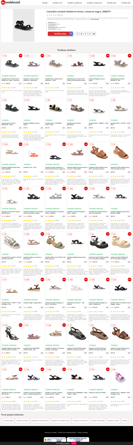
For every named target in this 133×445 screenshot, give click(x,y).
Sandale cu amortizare (80, 421)
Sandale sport (111, 3)
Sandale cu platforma (75, 3)
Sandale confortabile (98, 421)
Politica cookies (82, 432)
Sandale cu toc (57, 3)
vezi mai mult (95, 19)
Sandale (44, 3)
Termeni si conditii (50, 432)
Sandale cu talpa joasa (94, 3)
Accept (74, 443)
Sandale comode (113, 421)
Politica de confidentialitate (67, 432)
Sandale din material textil (40, 421)
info (20, 83)
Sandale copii (126, 3)
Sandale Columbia (22, 421)
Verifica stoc (63, 34)
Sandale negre (8, 421)
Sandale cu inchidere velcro (61, 421)
